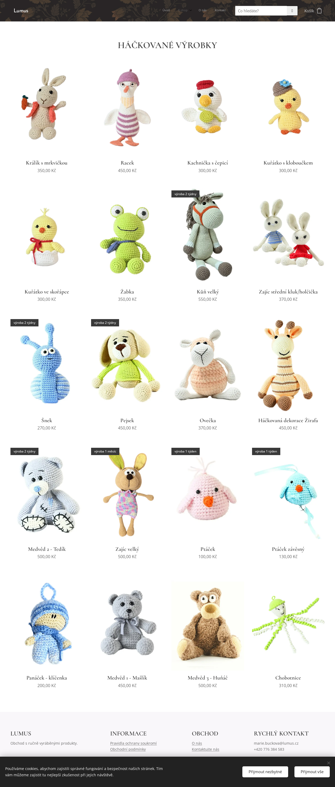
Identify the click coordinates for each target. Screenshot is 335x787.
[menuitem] (199, 10)
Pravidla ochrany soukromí (133, 743)
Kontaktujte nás (205, 749)
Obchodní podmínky (128, 749)
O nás (197, 743)
